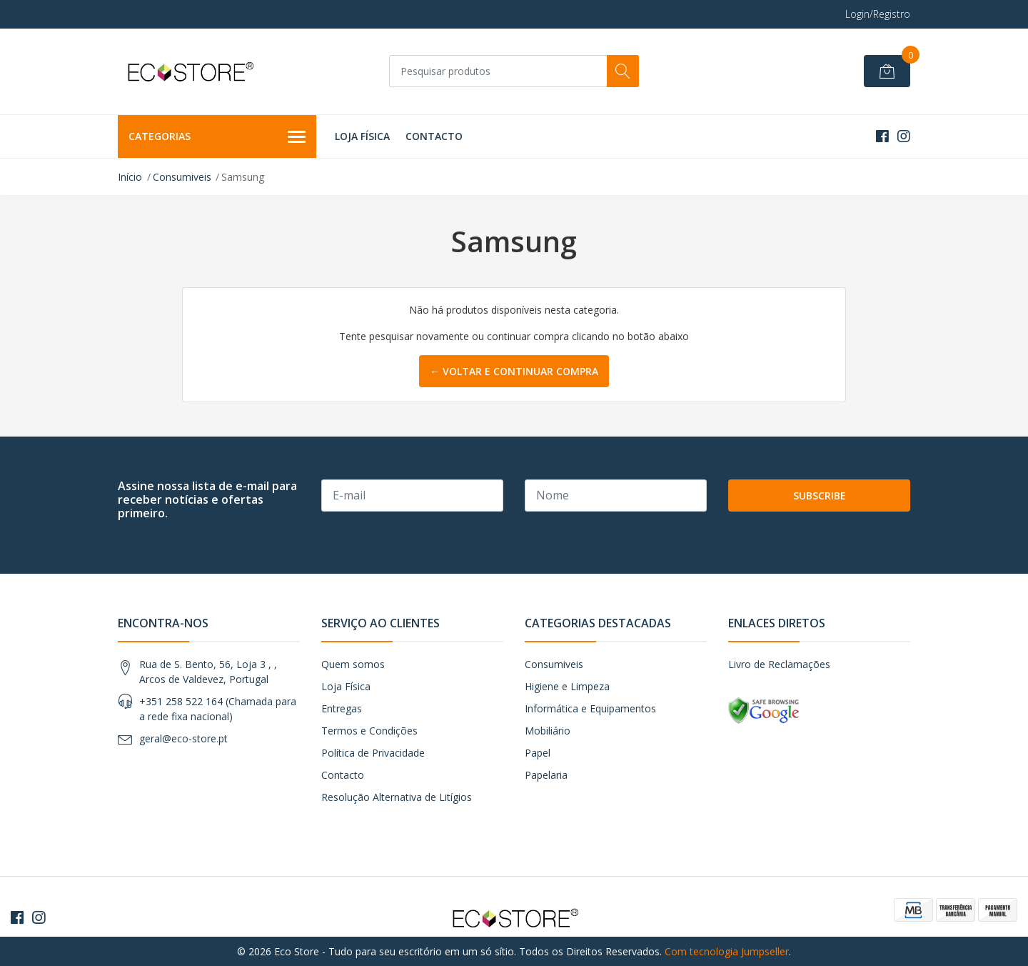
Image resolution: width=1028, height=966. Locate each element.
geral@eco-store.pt (183, 738)
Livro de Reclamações (779, 664)
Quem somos (353, 664)
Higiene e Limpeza (567, 686)
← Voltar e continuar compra (514, 371)
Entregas (341, 708)
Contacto (434, 136)
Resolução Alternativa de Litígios (396, 797)
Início (130, 177)
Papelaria (546, 775)
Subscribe (819, 495)
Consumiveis (182, 177)
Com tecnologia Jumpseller (727, 951)
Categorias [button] (217, 137)
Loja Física (362, 136)
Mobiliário (547, 730)
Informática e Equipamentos (590, 708)
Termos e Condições (369, 730)
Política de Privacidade (373, 753)
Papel (537, 753)
